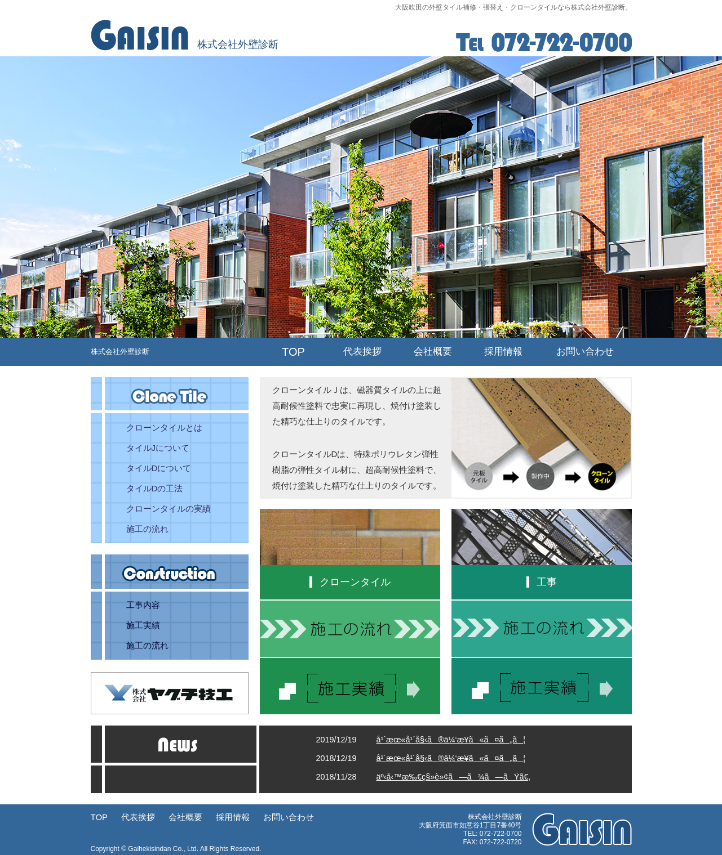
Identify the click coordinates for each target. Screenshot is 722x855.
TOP (293, 352)
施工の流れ (147, 529)
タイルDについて (159, 468)
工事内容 (143, 605)
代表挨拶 (362, 351)
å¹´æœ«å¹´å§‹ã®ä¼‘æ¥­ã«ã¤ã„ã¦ (451, 739)
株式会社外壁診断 (120, 351)
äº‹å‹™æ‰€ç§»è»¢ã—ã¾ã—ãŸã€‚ (453, 776)
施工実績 (143, 625)
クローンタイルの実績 (168, 508)
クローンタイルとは (164, 427)
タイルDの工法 (154, 488)
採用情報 (503, 351)
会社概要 (433, 351)
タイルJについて (158, 448)
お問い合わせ (585, 351)
